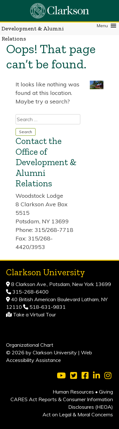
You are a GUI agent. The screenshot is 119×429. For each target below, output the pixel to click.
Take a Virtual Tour (34, 314)
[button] (102, 25)
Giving (106, 392)
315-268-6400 (30, 292)
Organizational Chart (29, 345)
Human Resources (73, 392)
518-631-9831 (47, 307)
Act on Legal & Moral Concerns (78, 414)
